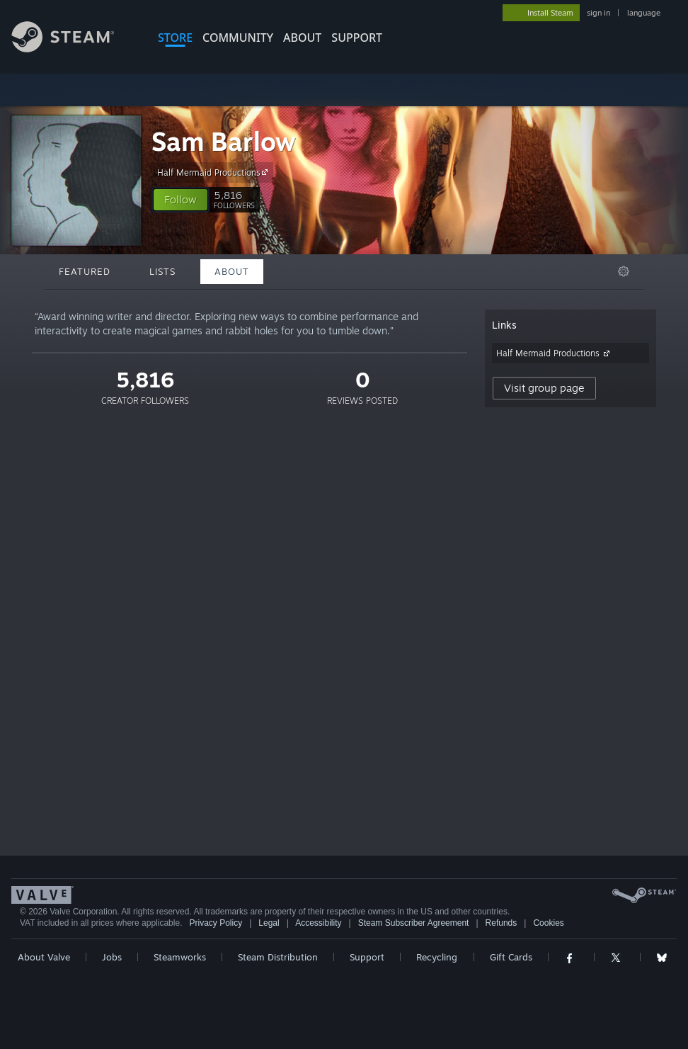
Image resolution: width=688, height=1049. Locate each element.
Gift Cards (511, 957)
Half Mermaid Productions (214, 172)
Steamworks (180, 957)
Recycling (436, 957)
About (302, 37)
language (643, 13)
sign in (598, 13)
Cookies (548, 923)
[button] (180, 199)
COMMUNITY (237, 37)
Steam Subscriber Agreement (413, 923)
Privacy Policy (215, 923)
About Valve (44, 957)
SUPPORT (356, 37)
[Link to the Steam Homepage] (73, 48)
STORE (175, 37)
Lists (162, 271)
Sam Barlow (223, 141)
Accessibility (318, 923)
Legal (268, 923)
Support (367, 957)
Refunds (501, 923)
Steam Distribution (278, 957)
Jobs (112, 957)
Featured (84, 271)
